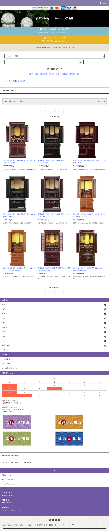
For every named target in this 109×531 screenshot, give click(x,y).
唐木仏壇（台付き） (20, 81)
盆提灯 (31, 74)
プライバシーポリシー (60, 525)
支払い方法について (9, 525)
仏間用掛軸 (43, 74)
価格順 (15, 101)
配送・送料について (21, 525)
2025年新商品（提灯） (10, 368)
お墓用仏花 (64, 74)
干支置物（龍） (75, 74)
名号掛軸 (52, 74)
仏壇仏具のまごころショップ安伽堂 (54, 18)
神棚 (57, 74)
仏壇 (9, 81)
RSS (68, 525)
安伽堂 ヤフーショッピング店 (63, 48)
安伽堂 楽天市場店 (41, 48)
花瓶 (36, 74)
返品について (32, 525)
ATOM (73, 525)
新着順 (22, 101)
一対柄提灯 (6, 359)
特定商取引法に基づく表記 (45, 525)
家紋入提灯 (6, 364)
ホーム (4, 81)
